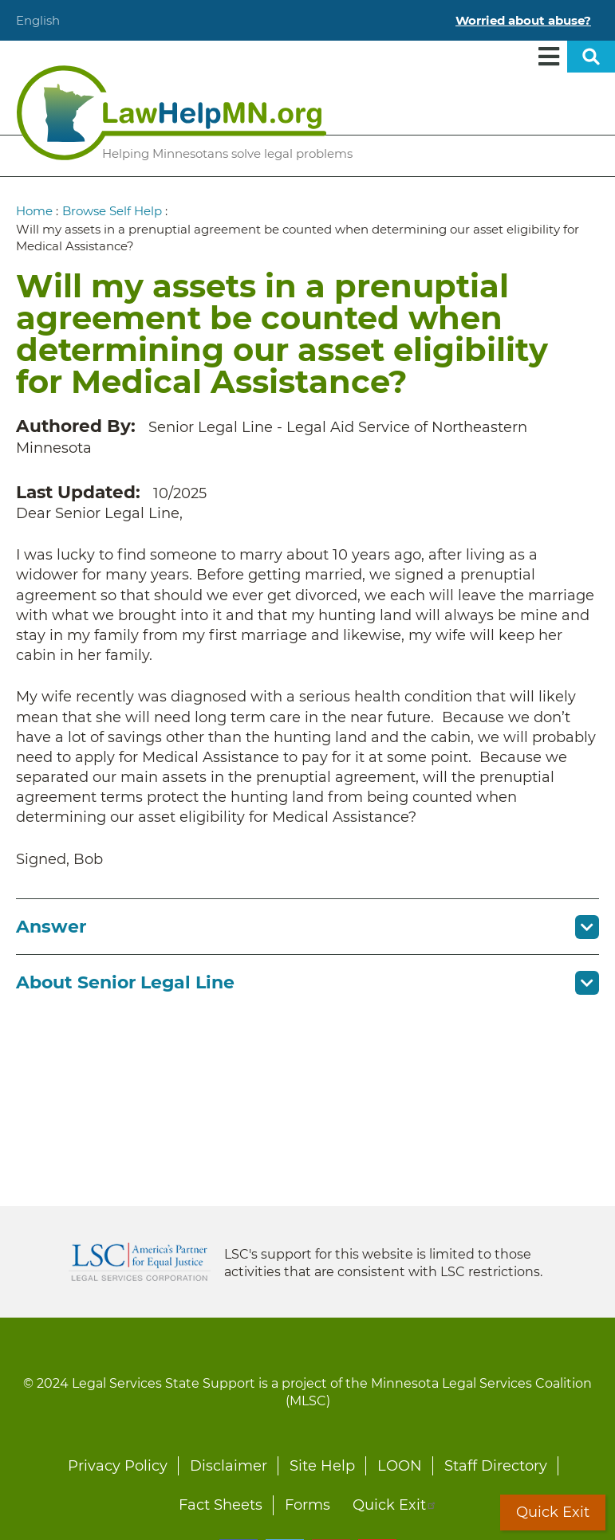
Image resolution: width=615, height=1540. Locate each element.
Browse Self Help (112, 210)
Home (34, 210)
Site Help (322, 1466)
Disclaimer (228, 1466)
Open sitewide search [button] (591, 57)
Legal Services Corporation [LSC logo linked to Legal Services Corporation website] (140, 1262)
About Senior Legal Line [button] (125, 982)
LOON (399, 1466)
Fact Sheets (220, 1505)
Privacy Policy (118, 1466)
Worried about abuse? (523, 20)
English (38, 20)
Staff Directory (495, 1466)
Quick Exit (395, 1505)
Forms (307, 1505)
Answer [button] (51, 926)
